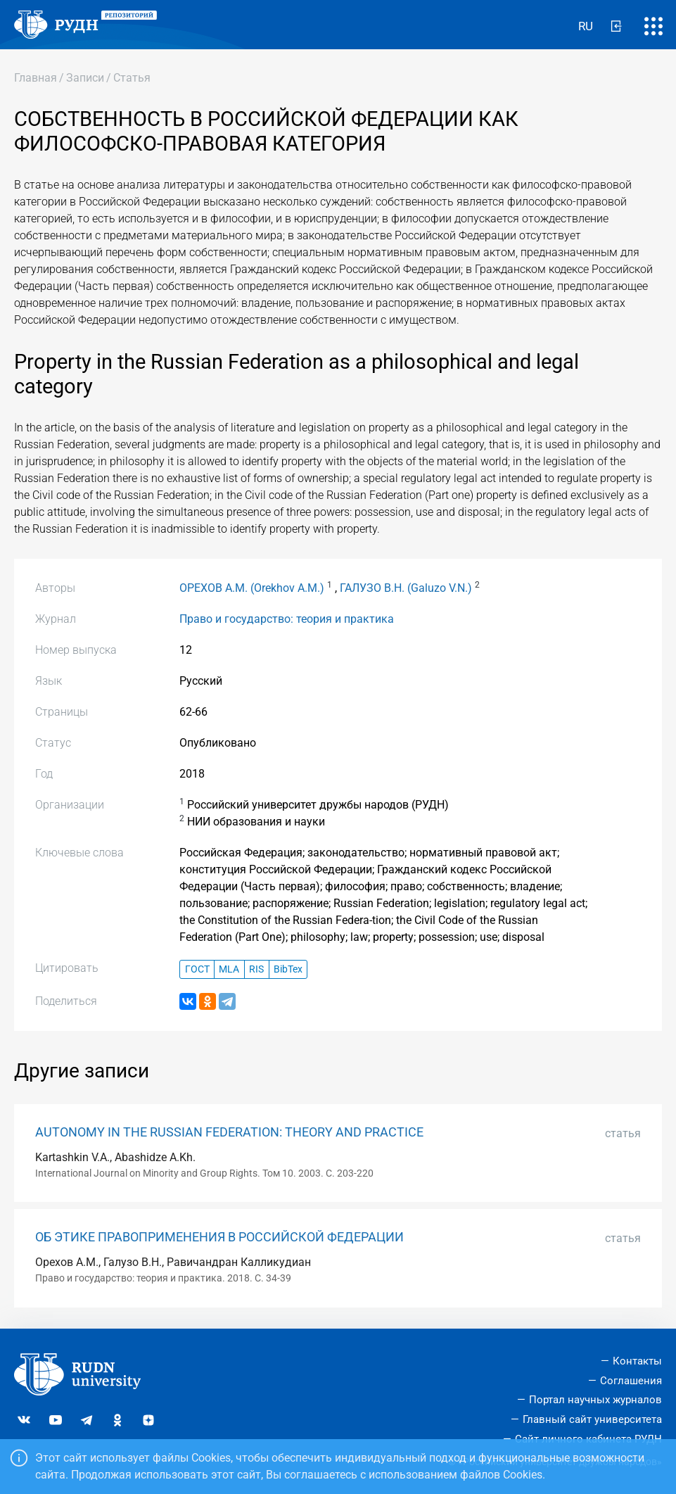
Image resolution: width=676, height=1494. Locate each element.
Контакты (637, 1361)
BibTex (288, 969)
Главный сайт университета (592, 1419)
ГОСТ (197, 969)
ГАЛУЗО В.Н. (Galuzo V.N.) (406, 588)
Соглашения (631, 1380)
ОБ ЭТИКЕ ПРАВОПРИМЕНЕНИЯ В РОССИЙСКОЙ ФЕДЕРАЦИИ (219, 1237)
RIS (256, 969)
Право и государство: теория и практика (286, 619)
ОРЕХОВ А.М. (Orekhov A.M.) (251, 588)
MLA (229, 969)
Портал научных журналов (595, 1399)
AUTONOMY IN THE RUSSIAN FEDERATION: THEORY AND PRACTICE (229, 1132)
